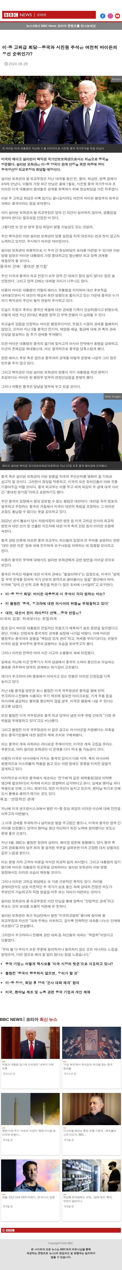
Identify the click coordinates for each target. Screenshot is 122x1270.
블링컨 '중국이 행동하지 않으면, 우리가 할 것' (41, 973)
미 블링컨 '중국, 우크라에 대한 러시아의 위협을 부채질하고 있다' (57, 603)
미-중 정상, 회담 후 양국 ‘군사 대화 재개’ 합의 (42, 982)
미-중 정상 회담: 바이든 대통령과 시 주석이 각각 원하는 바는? (55, 593)
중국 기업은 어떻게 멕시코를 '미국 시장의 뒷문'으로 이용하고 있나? (59, 963)
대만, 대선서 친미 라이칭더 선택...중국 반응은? (43, 612)
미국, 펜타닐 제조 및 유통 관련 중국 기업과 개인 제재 (47, 992)
